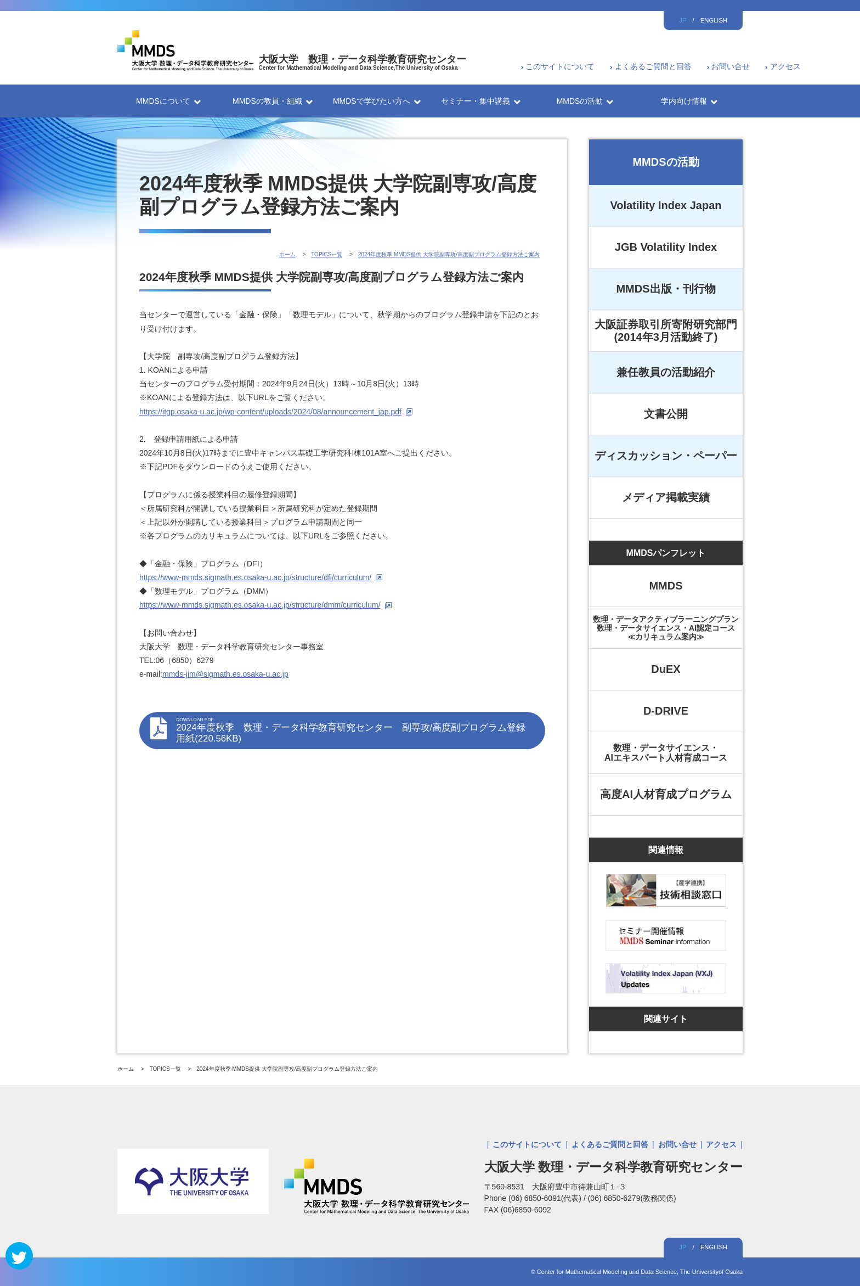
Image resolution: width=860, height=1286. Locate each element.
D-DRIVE (665, 711)
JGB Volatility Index (666, 247)
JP (682, 20)
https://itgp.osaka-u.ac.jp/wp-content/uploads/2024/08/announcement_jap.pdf (270, 411)
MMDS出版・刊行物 (665, 289)
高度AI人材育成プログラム (666, 794)
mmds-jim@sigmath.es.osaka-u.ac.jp (225, 674)
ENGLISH (713, 20)
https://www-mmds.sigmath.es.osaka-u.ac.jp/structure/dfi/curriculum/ (255, 577)
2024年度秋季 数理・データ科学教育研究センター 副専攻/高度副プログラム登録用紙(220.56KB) (355, 730)
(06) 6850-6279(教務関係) (632, 1198)
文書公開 (666, 414)
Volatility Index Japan (665, 205)
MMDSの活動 (665, 162)
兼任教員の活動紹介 (665, 372)
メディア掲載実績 (666, 497)
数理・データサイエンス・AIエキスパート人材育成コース (665, 752)
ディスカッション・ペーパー (666, 456)
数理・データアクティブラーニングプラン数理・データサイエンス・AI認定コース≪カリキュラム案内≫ (666, 628)
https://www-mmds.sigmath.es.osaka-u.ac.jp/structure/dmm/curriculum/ (260, 604)
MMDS (665, 586)
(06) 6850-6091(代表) (546, 1198)
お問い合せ (730, 66)
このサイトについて (560, 66)
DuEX (665, 669)
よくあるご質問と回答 (653, 66)
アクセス (785, 66)
